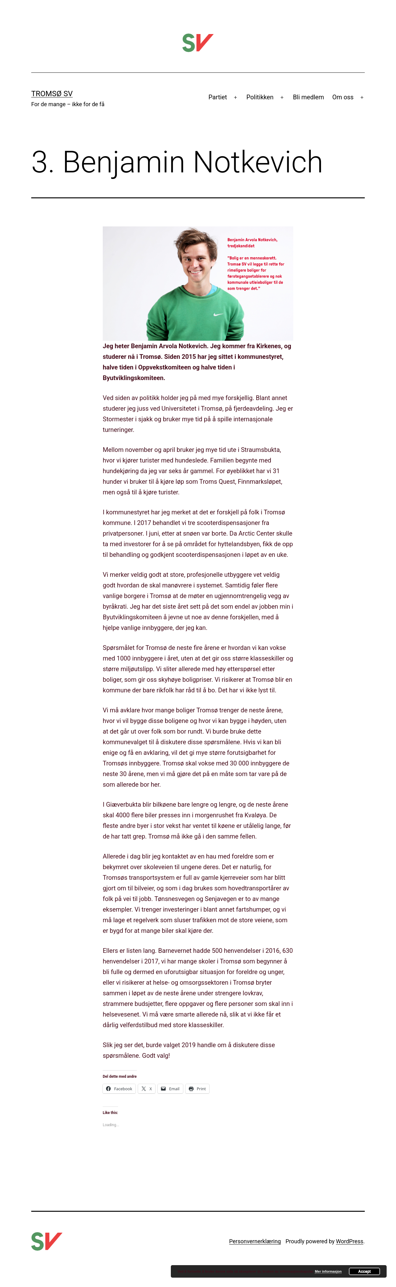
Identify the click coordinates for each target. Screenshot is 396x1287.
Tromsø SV (52, 93)
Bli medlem (308, 97)
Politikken (260, 97)
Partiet (218, 97)
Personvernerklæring (255, 1241)
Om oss (343, 97)
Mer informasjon (328, 1271)
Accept (364, 1271)
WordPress (349, 1241)
